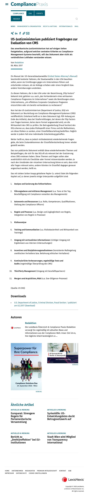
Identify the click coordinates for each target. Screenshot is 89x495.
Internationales (65, 26)
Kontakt (62, 471)
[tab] (18, 13)
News (13, 26)
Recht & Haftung (50, 26)
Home (7, 471)
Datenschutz (21, 473)
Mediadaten (30, 471)
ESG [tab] (30, 13)
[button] (24, 33)
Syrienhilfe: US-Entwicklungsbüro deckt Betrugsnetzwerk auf (61, 416)
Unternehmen (17, 471)
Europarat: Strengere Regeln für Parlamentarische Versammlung (23, 417)
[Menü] (7, 4)
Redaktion (19, 62)
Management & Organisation (29, 26)
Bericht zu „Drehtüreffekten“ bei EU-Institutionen (26, 439)
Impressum (9, 473)
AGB (69, 471)
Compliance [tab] (18, 13)
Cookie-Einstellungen (38, 473)
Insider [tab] (16, 19)
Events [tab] (39, 13)
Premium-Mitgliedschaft (47, 471)
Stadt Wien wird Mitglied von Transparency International (61, 439)
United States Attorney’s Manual (62, 76)
